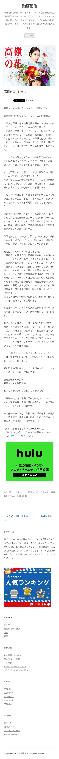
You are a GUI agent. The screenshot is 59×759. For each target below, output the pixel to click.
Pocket (29, 100)
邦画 (6, 636)
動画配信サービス (12, 629)
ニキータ (8, 663)
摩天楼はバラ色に (12, 659)
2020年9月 (9, 689)
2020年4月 (9, 704)
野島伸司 (44, 492)
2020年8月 (9, 693)
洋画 (6, 632)
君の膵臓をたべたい (13, 655)
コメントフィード (12, 730)
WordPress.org (10, 734)
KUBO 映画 (48, 516)
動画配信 (29, 6)
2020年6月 (9, 696)
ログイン (8, 723)
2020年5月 (9, 700)
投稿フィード (10, 727)
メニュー (29, 36)
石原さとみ (33, 492)
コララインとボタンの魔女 (16, 670)
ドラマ (18, 492)
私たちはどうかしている (15, 666)
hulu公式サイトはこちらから (20, 436)
